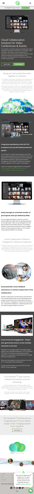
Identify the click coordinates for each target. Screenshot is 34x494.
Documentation (17, 7)
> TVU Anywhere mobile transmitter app (12, 170)
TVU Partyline (8, 7)
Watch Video (7, 64)
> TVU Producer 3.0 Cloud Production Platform (13, 168)
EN (18, 491)
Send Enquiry (17, 430)
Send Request (19, 64)
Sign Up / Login (25, 7)
